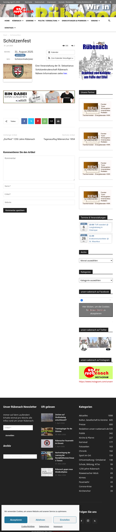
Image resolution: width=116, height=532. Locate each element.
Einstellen (65, 520)
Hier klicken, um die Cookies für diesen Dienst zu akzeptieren (95, 310)
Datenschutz (44, 526)
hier (65, 73)
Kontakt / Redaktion (66, 2)
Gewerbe (31, 21)
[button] (109, 20)
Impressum (58, 526)
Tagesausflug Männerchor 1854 (59, 139)
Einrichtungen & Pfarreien (75, 21)
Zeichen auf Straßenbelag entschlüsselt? (61, 417)
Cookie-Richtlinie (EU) (84, 2)
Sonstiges (10, 28)
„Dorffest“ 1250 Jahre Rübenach (19, 139)
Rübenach (18, 21)
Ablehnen (40, 520)
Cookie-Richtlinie (27, 526)
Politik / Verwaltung (49, 21)
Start (5, 35)
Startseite (28, 2)
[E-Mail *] (18, 427)
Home (7, 21)
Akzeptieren (16, 520)
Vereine (95, 21)
